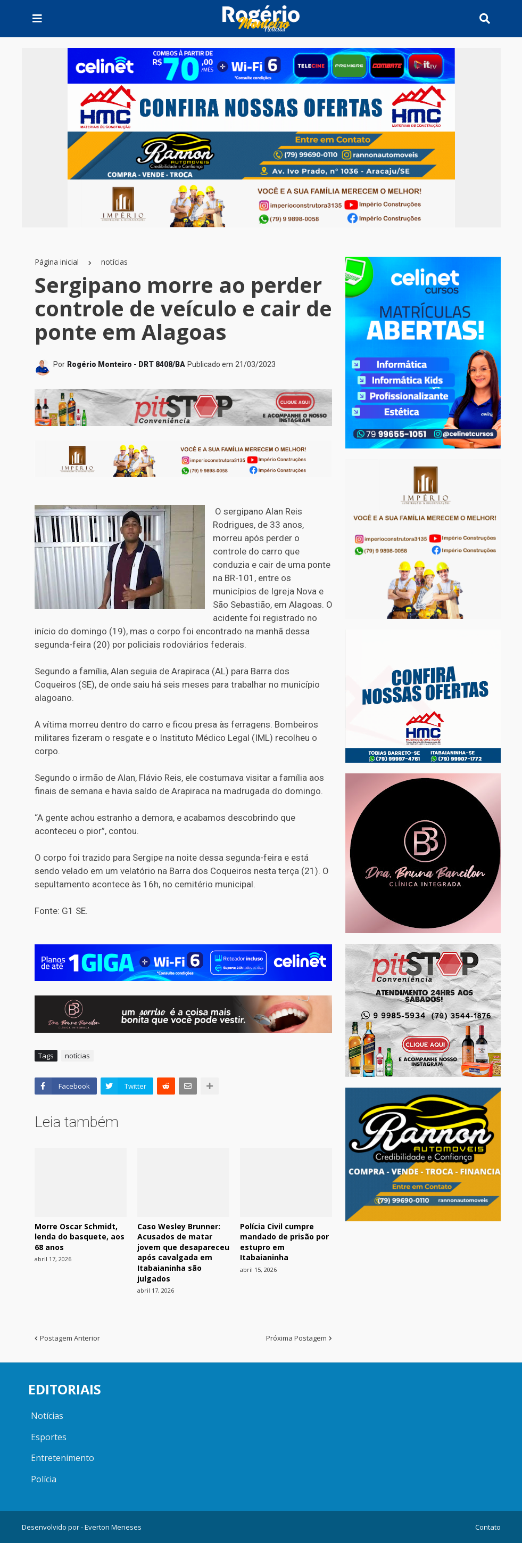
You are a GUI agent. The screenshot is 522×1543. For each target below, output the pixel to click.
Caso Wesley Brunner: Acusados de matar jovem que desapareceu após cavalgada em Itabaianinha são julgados (183, 1252)
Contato (488, 1527)
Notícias (47, 1416)
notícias (114, 262)
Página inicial (57, 262)
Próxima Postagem (296, 1338)
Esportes (49, 1437)
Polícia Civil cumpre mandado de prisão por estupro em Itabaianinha (284, 1242)
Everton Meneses (113, 1527)
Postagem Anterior (70, 1338)
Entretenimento (62, 1458)
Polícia (43, 1479)
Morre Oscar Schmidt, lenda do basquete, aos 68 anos (80, 1236)
